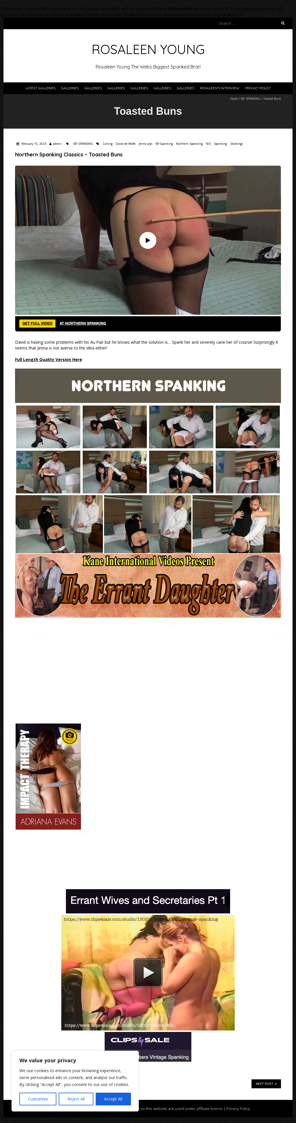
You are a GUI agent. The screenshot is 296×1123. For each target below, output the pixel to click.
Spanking (220, 144)
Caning (107, 144)
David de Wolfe (126, 144)
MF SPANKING (250, 99)
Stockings (236, 144)
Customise (38, 1099)
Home (234, 99)
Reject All (76, 1099)
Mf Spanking (164, 144)
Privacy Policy (258, 88)
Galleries (70, 88)
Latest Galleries (40, 88)
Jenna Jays (145, 144)
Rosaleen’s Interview (219, 88)
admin (57, 144)
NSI (208, 144)
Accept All (113, 1099)
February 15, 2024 (33, 144)
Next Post (266, 1084)
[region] (75, 1081)
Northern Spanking (189, 144)
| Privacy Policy (236, 1108)
